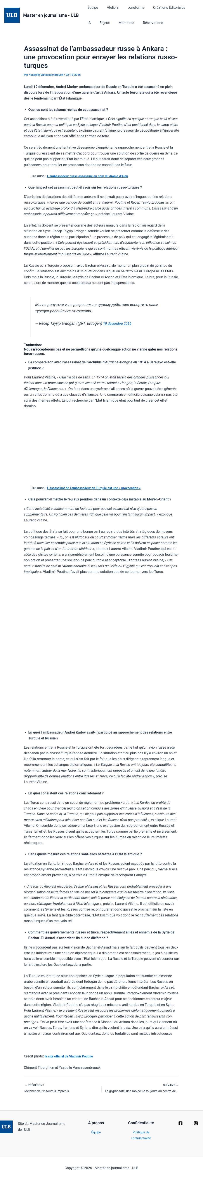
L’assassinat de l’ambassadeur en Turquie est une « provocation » (98, 488)
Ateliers (110, 7)
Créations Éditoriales (163, 7)
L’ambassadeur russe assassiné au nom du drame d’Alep (91, 176)
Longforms (131, 7)
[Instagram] (196, 1123)
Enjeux (92, 23)
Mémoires (112, 23)
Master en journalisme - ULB (51, 15)
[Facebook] (180, 1123)
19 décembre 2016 (118, 323)
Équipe (92, 7)
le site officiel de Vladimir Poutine (71, 1056)
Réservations (137, 23)
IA (187, 7)
